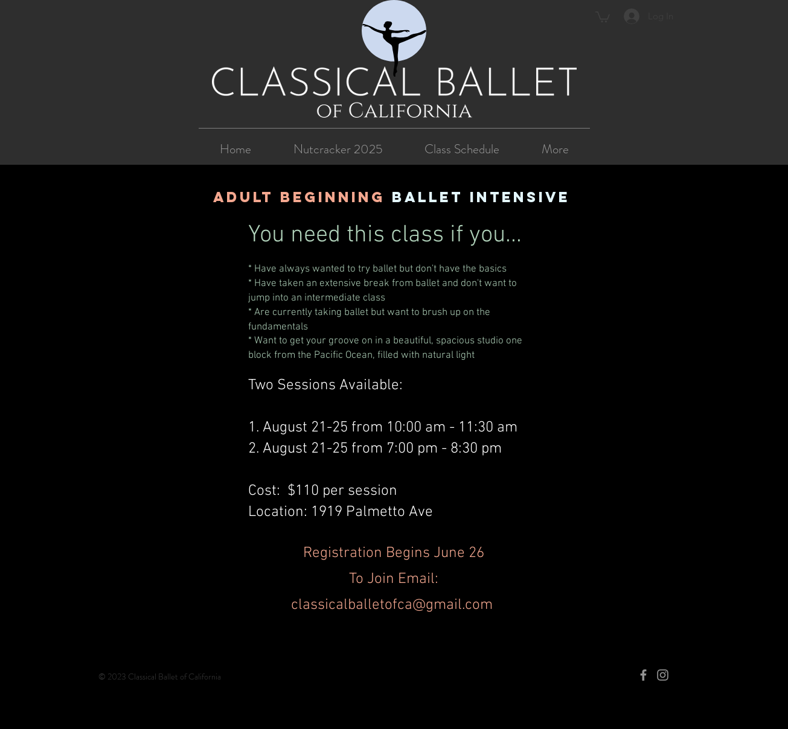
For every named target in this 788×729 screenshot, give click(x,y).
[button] (602, 16)
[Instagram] (662, 675)
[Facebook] (643, 675)
